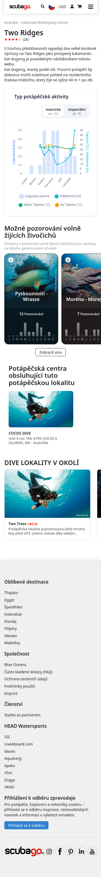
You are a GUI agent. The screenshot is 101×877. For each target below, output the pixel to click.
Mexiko (10, 635)
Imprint (11, 693)
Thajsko (11, 592)
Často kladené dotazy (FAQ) (28, 671)
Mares (9, 751)
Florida (10, 621)
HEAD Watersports (25, 726)
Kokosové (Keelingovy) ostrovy (45, 22)
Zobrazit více (50, 352)
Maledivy (12, 642)
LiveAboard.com (18, 744)
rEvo (8, 772)
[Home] (20, 7)
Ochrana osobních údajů (26, 678)
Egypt (9, 599)
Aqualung (13, 758)
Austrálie (11, 22)
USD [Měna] (62, 6)
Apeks (9, 765)
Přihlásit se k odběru (26, 825)
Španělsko (13, 606)
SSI (7, 736)
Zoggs (9, 779)
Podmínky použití (19, 686)
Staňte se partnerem (22, 714)
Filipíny (10, 628)
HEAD (9, 786)
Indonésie (13, 614)
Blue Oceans (15, 664)
